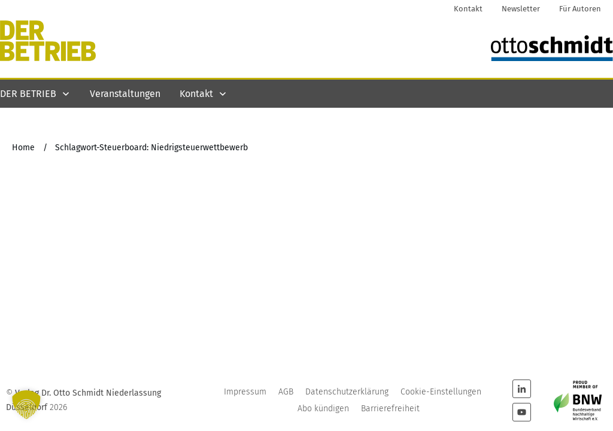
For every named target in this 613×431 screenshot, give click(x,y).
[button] (26, 404)
